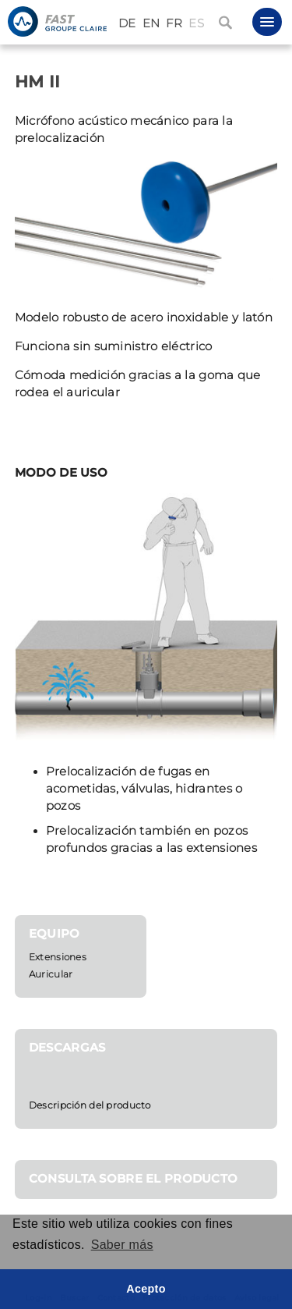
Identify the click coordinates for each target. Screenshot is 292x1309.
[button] (267, 22)
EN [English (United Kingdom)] (151, 23)
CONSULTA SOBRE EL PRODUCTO (133, 1179)
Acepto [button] (146, 1288)
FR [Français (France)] (174, 23)
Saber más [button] (122, 1244)
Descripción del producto (90, 1105)
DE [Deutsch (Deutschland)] (127, 23)
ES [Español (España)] (196, 23)
